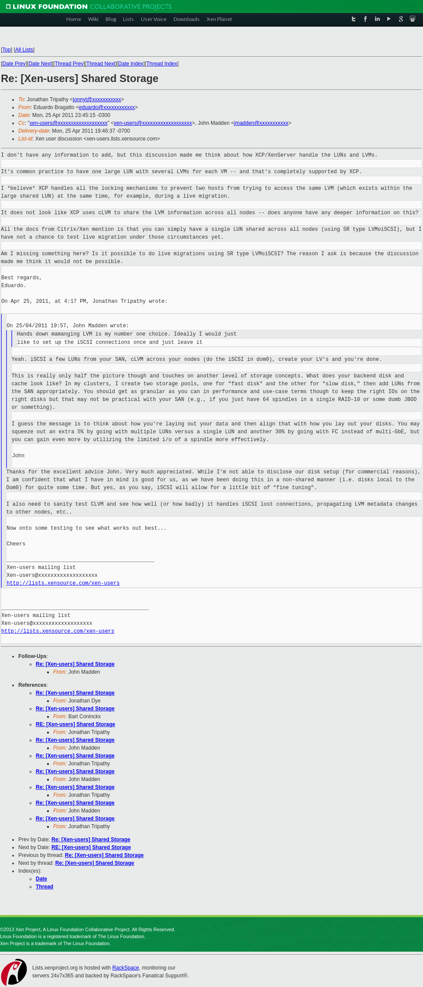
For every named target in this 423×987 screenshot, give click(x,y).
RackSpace (125, 968)
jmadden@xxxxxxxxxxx (261, 123)
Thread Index (162, 64)
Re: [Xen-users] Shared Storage (75, 664)
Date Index (130, 64)
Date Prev (13, 64)
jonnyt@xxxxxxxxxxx (97, 99)
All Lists (24, 50)
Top (6, 50)
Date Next (39, 64)
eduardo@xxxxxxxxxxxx (107, 107)
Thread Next (100, 64)
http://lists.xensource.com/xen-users (63, 583)
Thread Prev (69, 64)
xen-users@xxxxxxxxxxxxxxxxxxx (69, 123)
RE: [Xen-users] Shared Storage (75, 724)
